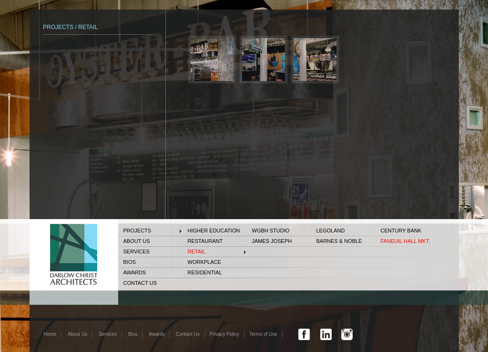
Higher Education (214, 230)
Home (50, 334)
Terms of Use (263, 334)
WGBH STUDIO (271, 230)
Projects (137, 230)
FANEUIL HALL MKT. (405, 241)
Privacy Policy (224, 334)
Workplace (204, 262)
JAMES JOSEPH (272, 241)
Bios (129, 262)
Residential (205, 272)
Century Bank (401, 230)
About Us (136, 241)
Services (136, 251)
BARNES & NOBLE (339, 241)
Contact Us (140, 283)
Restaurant (205, 241)
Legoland (330, 230)
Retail (197, 251)
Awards (134, 272)
